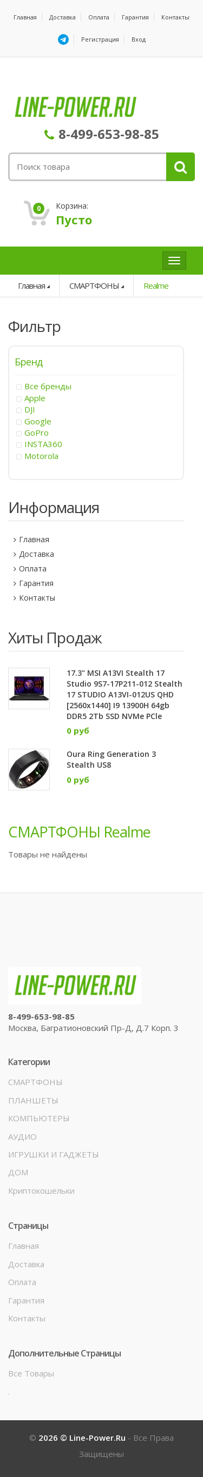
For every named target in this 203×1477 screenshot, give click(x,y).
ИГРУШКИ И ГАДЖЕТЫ (53, 1154)
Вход (139, 39)
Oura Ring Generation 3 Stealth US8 (111, 759)
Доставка (62, 17)
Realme (155, 285)
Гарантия (135, 17)
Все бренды (47, 386)
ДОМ (18, 1172)
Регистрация (100, 39)
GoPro (36, 432)
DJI (29, 409)
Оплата (98, 17)
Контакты (175, 17)
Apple (34, 397)
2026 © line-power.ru (83, 1437)
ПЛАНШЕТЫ (33, 1100)
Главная (25, 17)
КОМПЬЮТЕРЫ (39, 1118)
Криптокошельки (41, 1190)
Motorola (41, 455)
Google (37, 421)
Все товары (31, 1373)
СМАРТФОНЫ (94, 285)
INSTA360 (43, 443)
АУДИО (22, 1136)
